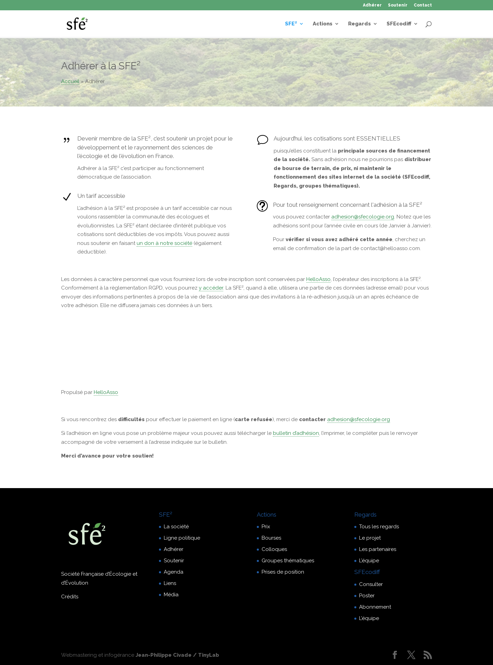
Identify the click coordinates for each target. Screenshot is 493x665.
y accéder (211, 288)
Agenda (173, 572)
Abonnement (375, 607)
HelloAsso (318, 279)
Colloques (274, 549)
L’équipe (369, 560)
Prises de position (283, 572)
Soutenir (398, 5)
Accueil (70, 81)
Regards (359, 24)
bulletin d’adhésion (296, 433)
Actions (322, 24)
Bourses (271, 538)
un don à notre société (164, 243)
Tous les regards (379, 526)
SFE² (291, 24)
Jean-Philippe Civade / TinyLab (177, 655)
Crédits (69, 597)
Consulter (371, 584)
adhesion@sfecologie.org (362, 217)
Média (171, 594)
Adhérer (372, 5)
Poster (367, 596)
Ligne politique (182, 538)
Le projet (370, 538)
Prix (266, 526)
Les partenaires (377, 549)
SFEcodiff (399, 24)
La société (176, 526)
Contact (423, 5)
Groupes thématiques (288, 560)
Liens (170, 583)
